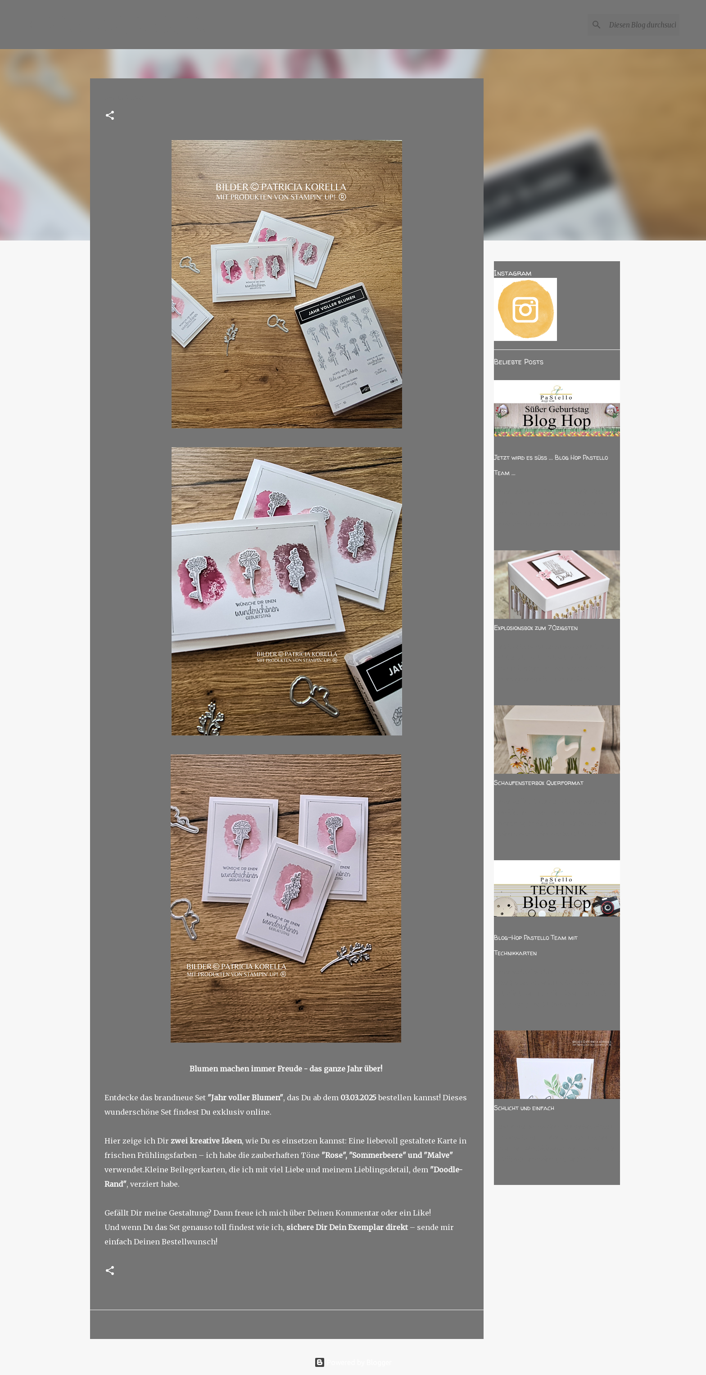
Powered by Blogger (353, 1362)
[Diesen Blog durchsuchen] (632, 25)
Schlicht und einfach (524, 1107)
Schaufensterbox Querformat (539, 782)
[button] (109, 116)
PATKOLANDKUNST (127, 24)
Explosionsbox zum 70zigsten (536, 627)
